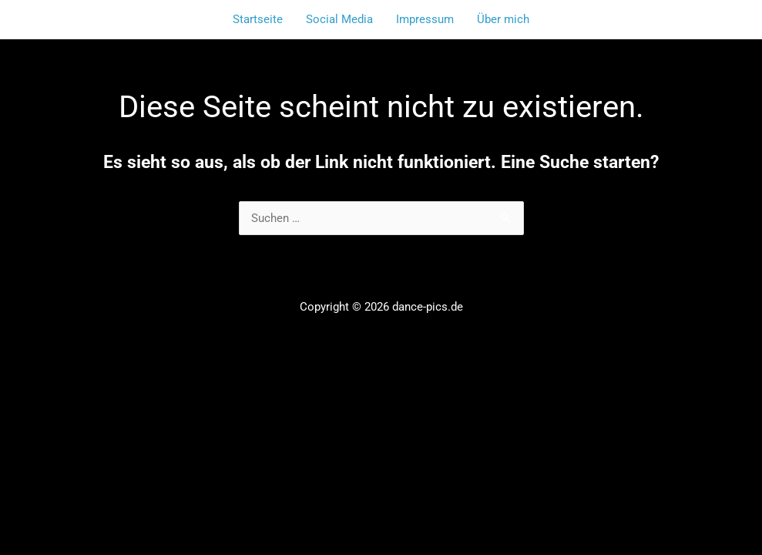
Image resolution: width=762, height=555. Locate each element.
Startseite (258, 19)
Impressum (425, 19)
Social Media (339, 19)
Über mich (503, 19)
